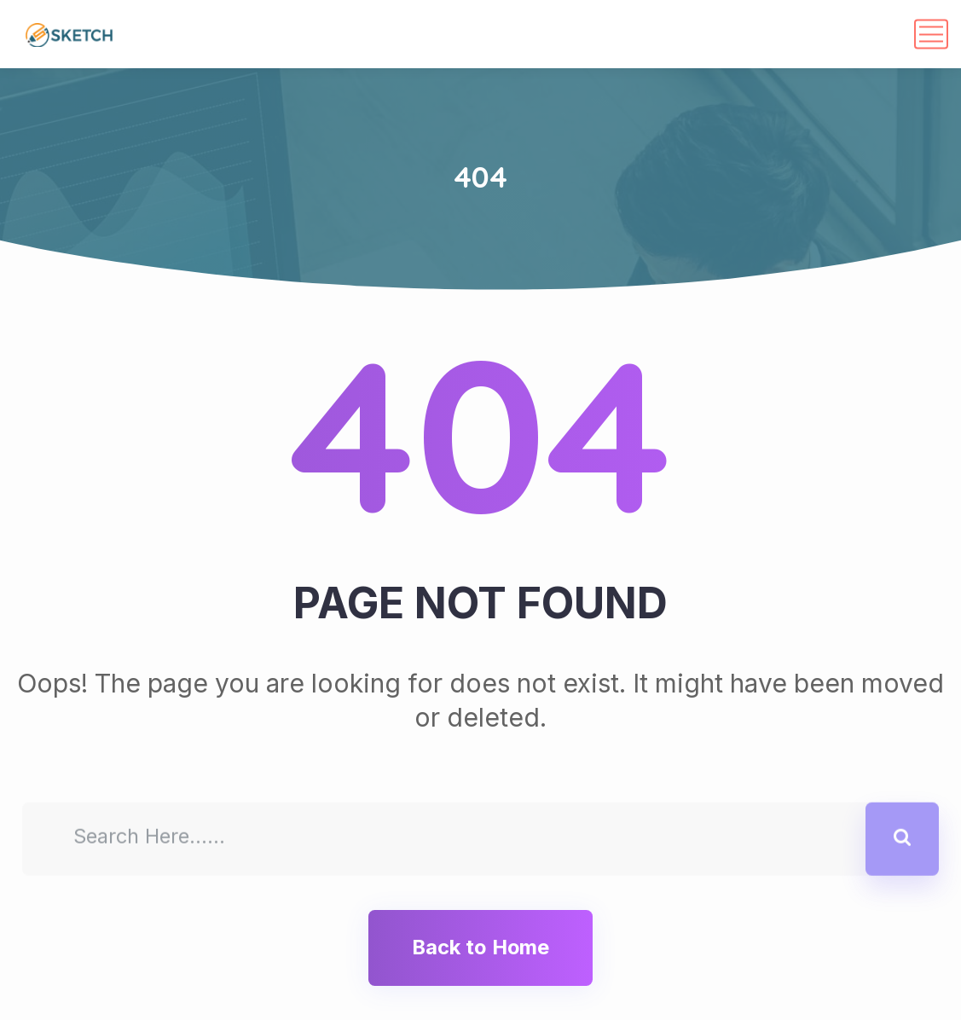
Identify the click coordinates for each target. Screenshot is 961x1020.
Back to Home (480, 947)
